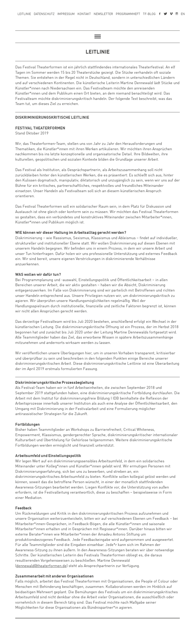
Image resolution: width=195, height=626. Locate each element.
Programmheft (128, 14)
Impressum (66, 14)
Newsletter (103, 14)
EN (183, 14)
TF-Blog (149, 14)
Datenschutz (44, 14)
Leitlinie (24, 14)
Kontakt (84, 14)
